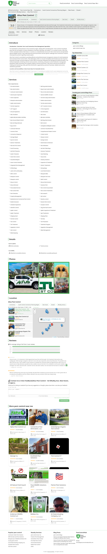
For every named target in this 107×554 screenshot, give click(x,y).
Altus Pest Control (32, 12)
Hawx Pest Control (85, 87)
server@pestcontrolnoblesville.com (84, 542)
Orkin (32, 546)
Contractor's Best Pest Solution (15, 535)
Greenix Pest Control (85, 63)
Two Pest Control (12, 546)
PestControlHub (65, 3)
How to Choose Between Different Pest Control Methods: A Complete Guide (85, 115)
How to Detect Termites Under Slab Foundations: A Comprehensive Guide (64, 544)
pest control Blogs (77, 3)
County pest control (13, 540)
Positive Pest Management (37, 537)
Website (42, 35)
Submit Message (64, 400)
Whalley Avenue (80, 19)
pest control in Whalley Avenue (17, 12)
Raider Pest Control (35, 544)
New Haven (71, 10)
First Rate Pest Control (36, 540)
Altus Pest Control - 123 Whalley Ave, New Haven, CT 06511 (52, 319)
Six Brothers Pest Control (37, 538)
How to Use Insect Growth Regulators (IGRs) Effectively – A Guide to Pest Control (85, 97)
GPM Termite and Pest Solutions (16, 537)
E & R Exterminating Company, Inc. (16, 542)
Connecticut (37, 10)
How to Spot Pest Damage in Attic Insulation (85, 126)
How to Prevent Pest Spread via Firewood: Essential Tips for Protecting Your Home (64, 540)
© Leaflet (54, 337)
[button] (52, 324)
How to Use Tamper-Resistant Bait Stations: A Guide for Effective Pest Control (64, 537)
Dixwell (78, 10)
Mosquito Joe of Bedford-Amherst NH (17, 538)
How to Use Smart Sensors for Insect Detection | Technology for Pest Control (85, 109)
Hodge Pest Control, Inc (85, 75)
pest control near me (91, 3)
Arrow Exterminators (36, 542)
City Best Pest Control (13, 544)
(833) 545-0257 (14, 35)
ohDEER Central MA (85, 57)
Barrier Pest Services (85, 81)
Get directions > (36, 307)
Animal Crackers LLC (85, 69)
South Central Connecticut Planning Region (55, 10)
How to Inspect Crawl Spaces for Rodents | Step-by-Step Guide (85, 120)
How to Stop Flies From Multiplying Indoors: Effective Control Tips (85, 103)
